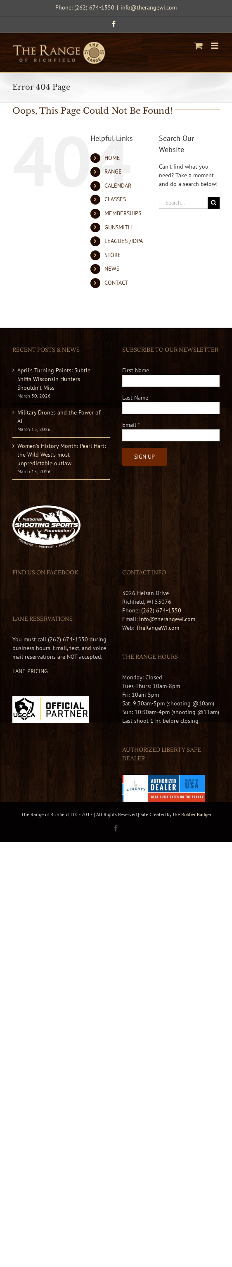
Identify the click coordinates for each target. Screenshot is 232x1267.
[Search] (214, 203)
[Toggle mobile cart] (198, 45)
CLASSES (115, 199)
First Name (135, 370)
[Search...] (183, 203)
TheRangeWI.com (157, 627)
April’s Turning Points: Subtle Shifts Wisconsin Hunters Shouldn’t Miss (53, 379)
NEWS (111, 268)
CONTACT (116, 282)
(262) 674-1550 (161, 610)
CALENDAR (117, 185)
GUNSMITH (118, 227)
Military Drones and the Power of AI (58, 417)
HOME (112, 158)
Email (131, 425)
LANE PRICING (30, 671)
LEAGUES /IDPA (123, 241)
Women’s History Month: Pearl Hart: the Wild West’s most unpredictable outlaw (61, 454)
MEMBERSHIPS (122, 213)
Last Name (135, 397)
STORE (112, 255)
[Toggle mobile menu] (215, 45)
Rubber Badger (196, 814)
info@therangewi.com (149, 7)
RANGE (113, 171)
